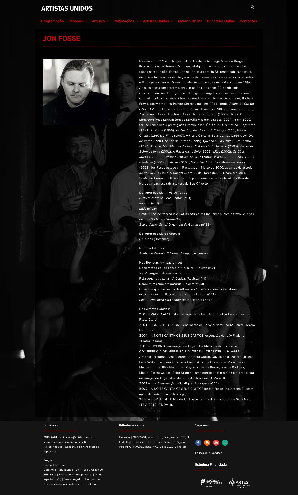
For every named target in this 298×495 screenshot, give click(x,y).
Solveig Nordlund (210, 314)
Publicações (126, 21)
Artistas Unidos (158, 21)
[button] (252, 7)
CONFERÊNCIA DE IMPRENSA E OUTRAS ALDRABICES (180, 351)
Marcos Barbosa (232, 367)
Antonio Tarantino (152, 357)
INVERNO (158, 346)
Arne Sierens (177, 357)
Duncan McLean (242, 357)
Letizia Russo (209, 367)
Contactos (248, 21)
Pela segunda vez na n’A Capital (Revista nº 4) (172, 278)
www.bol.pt (155, 437)
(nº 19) (148, 209)
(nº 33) (175, 225)
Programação (52, 21)
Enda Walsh (148, 362)
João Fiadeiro (235, 335)
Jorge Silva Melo (200, 346)
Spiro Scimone (182, 373)
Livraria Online (190, 21)
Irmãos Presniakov (189, 362)
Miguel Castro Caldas (155, 373)
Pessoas (77, 21)
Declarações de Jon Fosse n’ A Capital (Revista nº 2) (177, 268)
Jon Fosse (211, 362)
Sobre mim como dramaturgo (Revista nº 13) (171, 284)
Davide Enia (220, 357)
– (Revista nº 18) (176, 300)
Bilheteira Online (221, 21)
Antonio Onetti (199, 357)
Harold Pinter (237, 351)
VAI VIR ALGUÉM (163, 314)
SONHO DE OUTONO (166, 325)
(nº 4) (165, 198)
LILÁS (155, 383)
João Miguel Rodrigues (192, 383)
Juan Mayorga (188, 367)
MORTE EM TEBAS (164, 399)
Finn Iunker (166, 362)
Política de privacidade (208, 453)
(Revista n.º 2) (160, 273)
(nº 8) (149, 203)
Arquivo (100, 21)
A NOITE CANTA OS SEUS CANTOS (177, 335)
